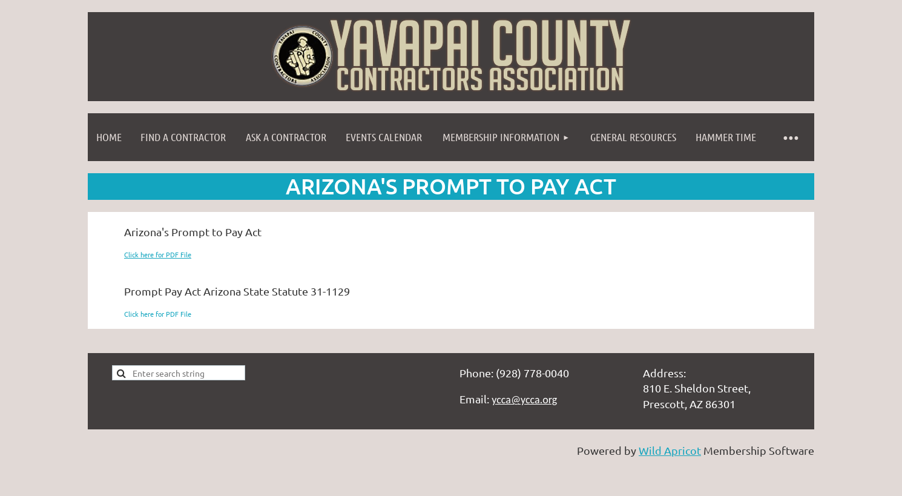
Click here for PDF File (157, 254)
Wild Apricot (670, 450)
